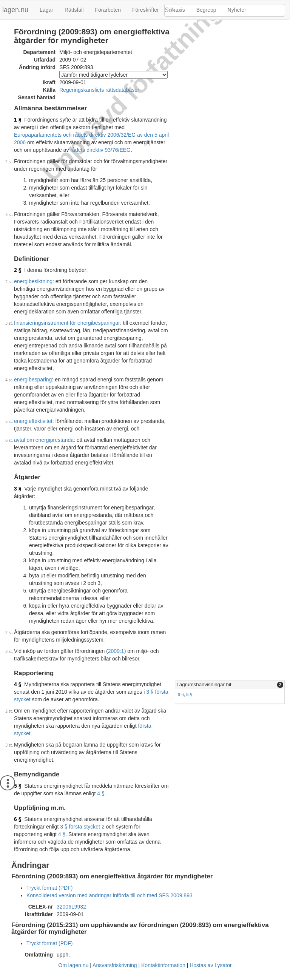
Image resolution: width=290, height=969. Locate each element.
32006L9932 (71, 907)
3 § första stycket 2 (82, 827)
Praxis (177, 10)
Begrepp (206, 10)
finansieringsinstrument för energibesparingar (67, 323)
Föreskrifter (145, 10)
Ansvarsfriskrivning (115, 965)
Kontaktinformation (163, 965)
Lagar (46, 10)
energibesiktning (33, 281)
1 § (17, 120)
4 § (17, 684)
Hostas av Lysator (211, 965)
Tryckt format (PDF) (49, 888)
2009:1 (116, 651)
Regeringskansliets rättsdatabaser (99, 90)
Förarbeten (107, 10)
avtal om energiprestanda (44, 440)
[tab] (229, 685)
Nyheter (237, 10)
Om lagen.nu (73, 965)
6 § (180, 694)
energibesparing (33, 379)
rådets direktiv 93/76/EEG (100, 150)
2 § (17, 270)
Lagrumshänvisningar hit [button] (203, 684)
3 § (17, 489)
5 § (189, 694)
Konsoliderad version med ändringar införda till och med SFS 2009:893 (109, 895)
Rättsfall (74, 10)
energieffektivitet (33, 421)
